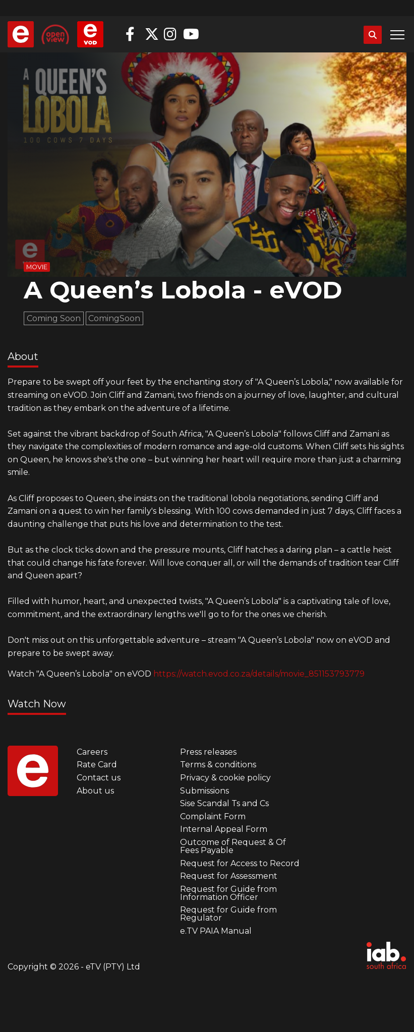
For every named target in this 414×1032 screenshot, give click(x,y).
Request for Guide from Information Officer (228, 893)
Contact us (99, 777)
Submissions (204, 791)
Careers (92, 752)
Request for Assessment (228, 876)
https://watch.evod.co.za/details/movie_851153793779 (259, 674)
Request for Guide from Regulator (228, 914)
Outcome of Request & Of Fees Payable (233, 846)
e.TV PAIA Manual (216, 931)
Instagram (171, 34)
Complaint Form (213, 816)
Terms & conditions (218, 764)
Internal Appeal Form (223, 829)
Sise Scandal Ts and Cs (224, 803)
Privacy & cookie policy (225, 777)
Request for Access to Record (240, 863)
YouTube (190, 34)
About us (95, 791)
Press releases (208, 752)
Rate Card (97, 764)
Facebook (133, 34)
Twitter (152, 34)
